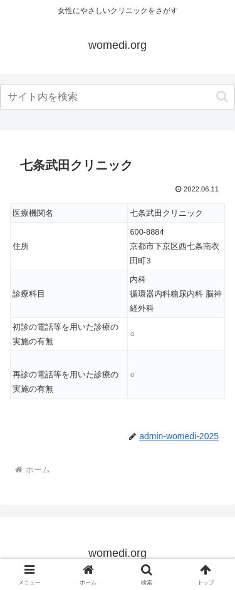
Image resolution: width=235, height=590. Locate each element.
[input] (117, 97)
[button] (222, 96)
